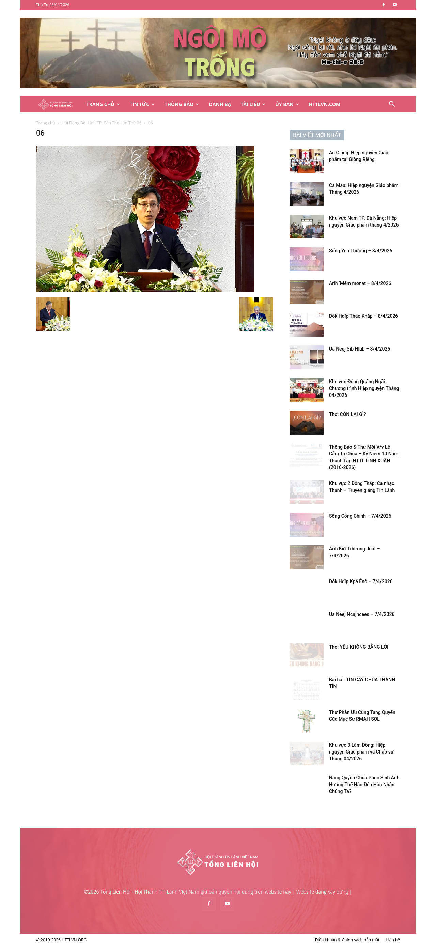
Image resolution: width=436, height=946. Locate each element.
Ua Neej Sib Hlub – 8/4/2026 (359, 349)
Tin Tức (142, 104)
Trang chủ (45, 123)
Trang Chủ (103, 104)
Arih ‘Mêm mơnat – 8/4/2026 (360, 283)
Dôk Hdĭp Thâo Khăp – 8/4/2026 (363, 316)
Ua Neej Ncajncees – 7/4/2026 (361, 614)
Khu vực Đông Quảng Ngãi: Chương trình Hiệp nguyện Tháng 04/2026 (364, 388)
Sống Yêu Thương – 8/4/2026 (360, 250)
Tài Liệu (252, 104)
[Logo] (59, 104)
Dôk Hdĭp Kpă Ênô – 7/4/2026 (361, 581)
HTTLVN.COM (325, 104)
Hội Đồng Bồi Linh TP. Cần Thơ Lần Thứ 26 (102, 123)
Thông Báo (182, 104)
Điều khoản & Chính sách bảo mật (347, 940)
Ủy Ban (287, 104)
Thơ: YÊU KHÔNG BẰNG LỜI (358, 647)
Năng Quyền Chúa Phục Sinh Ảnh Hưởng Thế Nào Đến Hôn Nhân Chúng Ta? (364, 784)
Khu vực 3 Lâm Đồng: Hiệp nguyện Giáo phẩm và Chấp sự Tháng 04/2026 (361, 751)
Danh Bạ (220, 104)
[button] (392, 105)
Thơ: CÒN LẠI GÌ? (347, 414)
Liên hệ (393, 940)
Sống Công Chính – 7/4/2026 (360, 516)
